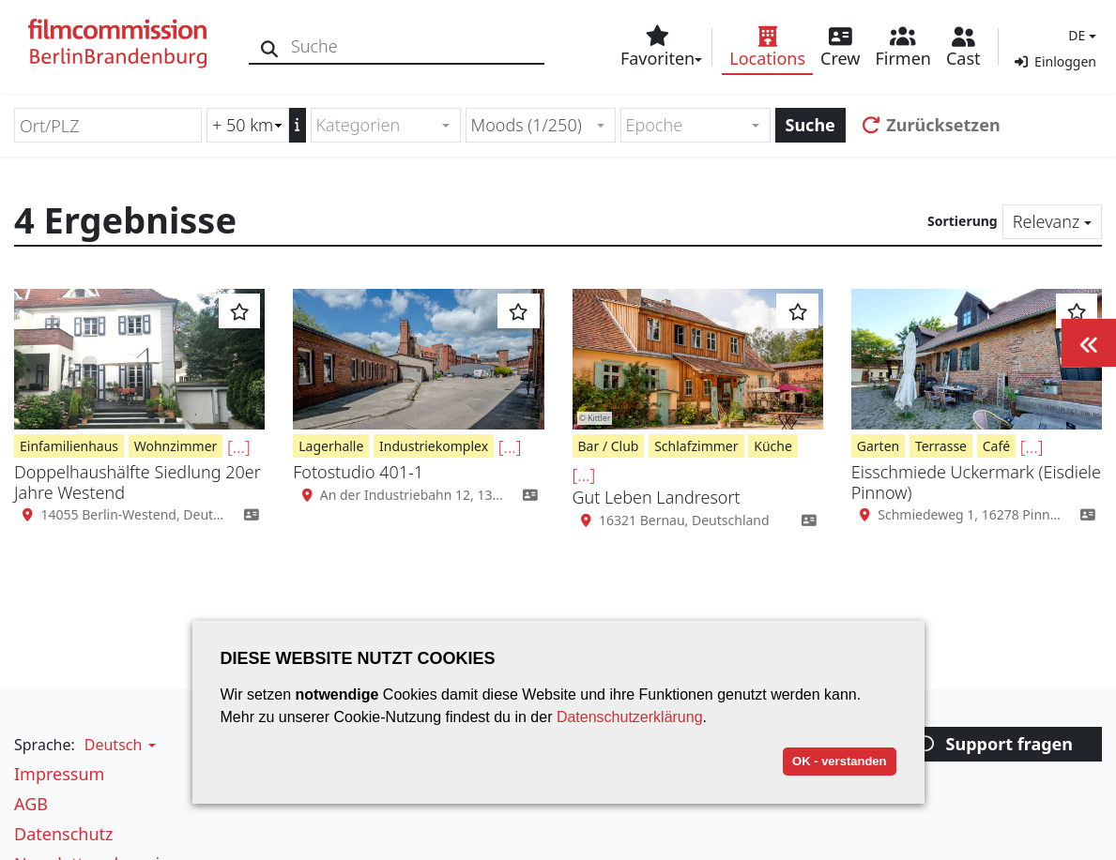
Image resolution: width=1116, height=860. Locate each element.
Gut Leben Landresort (657, 497)
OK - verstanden (839, 761)
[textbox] (377, 125)
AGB (31, 803)
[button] (1080, 35)
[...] (239, 446)
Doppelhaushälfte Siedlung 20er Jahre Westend (137, 482)
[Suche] (270, 46)
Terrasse (941, 446)
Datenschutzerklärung (630, 717)
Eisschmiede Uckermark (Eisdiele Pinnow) (976, 482)
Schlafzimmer (696, 446)
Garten (878, 446)
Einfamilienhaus (69, 446)
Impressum (59, 773)
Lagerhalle (330, 446)
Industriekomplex (433, 446)
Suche (810, 124)
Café (996, 446)
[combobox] (386, 125)
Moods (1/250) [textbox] (526, 124)
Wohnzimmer (176, 446)
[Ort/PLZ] (108, 125)
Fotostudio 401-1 (358, 471)
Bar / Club (608, 446)
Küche (773, 446)
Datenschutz (63, 833)
